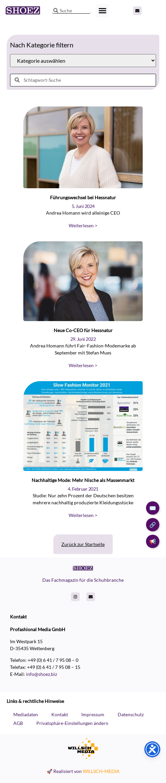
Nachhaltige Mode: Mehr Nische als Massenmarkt (83, 480)
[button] (102, 10)
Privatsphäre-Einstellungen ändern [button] (72, 723)
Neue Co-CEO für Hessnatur (83, 330)
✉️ (152, 508)
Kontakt (59, 714)
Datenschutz (131, 714)
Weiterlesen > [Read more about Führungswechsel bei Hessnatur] (83, 225)
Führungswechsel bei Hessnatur (83, 197)
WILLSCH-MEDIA (101, 771)
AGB (18, 723)
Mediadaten (25, 714)
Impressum (92, 714)
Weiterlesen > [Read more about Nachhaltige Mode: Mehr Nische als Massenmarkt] (83, 515)
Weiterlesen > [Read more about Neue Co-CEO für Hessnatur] (83, 365)
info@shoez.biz (41, 674)
